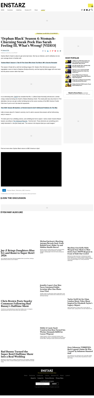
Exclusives (13, 11)
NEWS (3, 11)
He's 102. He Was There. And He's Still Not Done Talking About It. (81, 68)
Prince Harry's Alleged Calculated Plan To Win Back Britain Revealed (81, 83)
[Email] (58, 53)
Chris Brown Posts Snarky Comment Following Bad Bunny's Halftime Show (16, 306)
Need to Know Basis (75, 95)
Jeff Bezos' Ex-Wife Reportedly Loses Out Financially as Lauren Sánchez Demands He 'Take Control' (81, 65)
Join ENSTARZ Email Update (47, 383)
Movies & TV (38, 11)
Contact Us (40, 380)
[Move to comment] (60, 53)
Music (49, 11)
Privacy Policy (59, 380)
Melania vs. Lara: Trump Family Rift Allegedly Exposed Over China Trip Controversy (80, 74)
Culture (47, 378)
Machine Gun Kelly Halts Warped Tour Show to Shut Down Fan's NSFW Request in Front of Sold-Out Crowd (79, 253)
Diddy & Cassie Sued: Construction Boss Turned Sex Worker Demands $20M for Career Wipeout (52, 334)
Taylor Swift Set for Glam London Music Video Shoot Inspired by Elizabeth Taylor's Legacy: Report (79, 305)
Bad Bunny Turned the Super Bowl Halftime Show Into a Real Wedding (17, 357)
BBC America (26, 193)
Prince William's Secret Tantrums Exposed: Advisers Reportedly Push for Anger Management (81, 79)
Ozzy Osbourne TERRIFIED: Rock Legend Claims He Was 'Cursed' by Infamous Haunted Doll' (80, 353)
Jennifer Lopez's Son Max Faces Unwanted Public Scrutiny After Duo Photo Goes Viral (50, 291)
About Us (33, 380)
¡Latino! (58, 11)
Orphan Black (11, 193)
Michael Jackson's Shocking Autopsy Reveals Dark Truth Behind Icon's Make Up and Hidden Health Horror (52, 247)
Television (19, 193)
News (25, 378)
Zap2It (16, 99)
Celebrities (25, 11)
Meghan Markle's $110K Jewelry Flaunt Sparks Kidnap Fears (81, 87)
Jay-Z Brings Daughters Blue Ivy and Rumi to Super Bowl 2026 (18, 256)
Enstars (13, 4)
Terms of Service (49, 380)
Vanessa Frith (5, 53)
